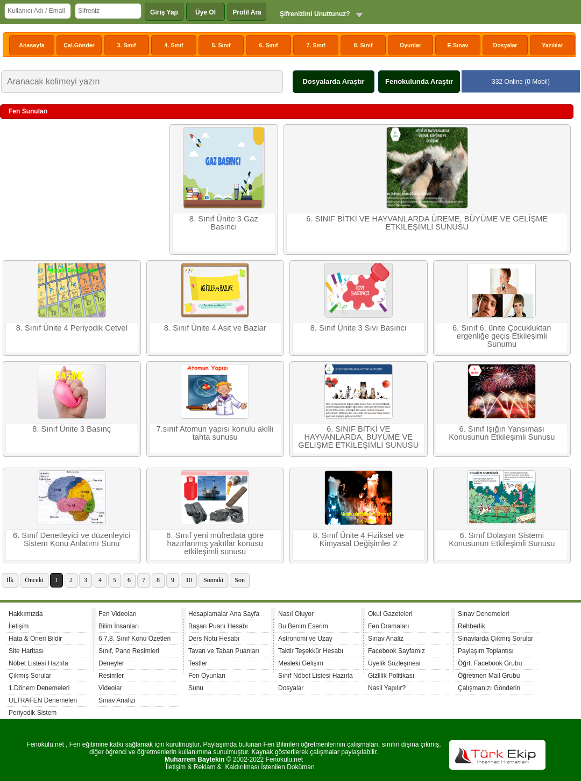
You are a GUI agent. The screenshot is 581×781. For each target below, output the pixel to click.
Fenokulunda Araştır (419, 81)
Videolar (110, 688)
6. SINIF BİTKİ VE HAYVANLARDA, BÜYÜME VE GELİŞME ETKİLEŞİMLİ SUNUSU (358, 437)
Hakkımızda (25, 614)
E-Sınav (457, 45)
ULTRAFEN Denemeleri (43, 700)
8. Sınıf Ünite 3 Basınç (71, 429)
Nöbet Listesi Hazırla (38, 663)
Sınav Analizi (117, 700)
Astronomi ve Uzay (305, 638)
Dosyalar (505, 45)
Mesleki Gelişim (300, 663)
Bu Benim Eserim (303, 626)
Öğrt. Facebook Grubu (490, 663)
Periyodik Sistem (32, 712)
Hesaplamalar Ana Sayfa (223, 614)
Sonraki (213, 580)
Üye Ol (205, 12)
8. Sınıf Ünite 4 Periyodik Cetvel (71, 328)
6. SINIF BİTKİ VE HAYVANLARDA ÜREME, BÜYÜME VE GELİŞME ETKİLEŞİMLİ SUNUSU (427, 222)
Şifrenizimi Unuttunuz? (315, 14)
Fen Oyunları (206, 675)
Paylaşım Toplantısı (486, 651)
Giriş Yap (164, 12)
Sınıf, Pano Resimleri (128, 651)
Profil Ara (246, 12)
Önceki (34, 580)
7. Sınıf (316, 45)
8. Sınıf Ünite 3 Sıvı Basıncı (358, 328)
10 (189, 580)
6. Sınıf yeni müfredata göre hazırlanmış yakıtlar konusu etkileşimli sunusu (215, 543)
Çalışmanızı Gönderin (489, 688)
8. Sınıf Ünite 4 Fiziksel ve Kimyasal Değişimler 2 (358, 539)
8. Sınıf (363, 45)
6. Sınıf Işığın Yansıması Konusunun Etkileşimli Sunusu (502, 433)
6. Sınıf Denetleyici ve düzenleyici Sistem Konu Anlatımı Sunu (71, 539)
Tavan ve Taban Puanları (223, 651)
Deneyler (111, 663)
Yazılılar (552, 45)
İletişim (19, 626)
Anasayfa (31, 45)
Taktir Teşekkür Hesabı (310, 651)
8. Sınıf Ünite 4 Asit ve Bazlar (215, 328)
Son (240, 580)
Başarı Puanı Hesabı (218, 626)
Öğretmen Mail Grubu (489, 675)
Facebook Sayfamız (396, 651)
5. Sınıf (221, 45)
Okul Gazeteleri (390, 614)
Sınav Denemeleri (483, 614)
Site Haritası (26, 651)
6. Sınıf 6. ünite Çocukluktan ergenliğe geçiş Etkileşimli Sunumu (501, 336)
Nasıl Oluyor (296, 614)
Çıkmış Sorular (30, 675)
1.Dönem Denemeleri (39, 688)
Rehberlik (471, 626)
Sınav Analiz (385, 638)
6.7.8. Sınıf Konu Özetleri (134, 638)
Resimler (111, 675)
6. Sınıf (268, 45)
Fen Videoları (117, 614)
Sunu (195, 688)
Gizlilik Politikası (391, 675)
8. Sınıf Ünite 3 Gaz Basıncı (223, 222)
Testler (197, 663)
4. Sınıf (174, 45)
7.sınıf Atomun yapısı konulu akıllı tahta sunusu (215, 433)
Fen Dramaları (388, 626)
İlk (9, 580)
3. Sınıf (126, 45)
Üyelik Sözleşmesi (394, 663)
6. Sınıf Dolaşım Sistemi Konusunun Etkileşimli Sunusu (502, 539)
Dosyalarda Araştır (333, 81)
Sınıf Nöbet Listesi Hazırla (315, 675)
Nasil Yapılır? (387, 688)
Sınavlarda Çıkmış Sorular (495, 638)
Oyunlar (410, 45)
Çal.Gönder (78, 45)
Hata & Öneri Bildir (35, 638)
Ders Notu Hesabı (213, 638)
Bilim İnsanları (118, 626)
